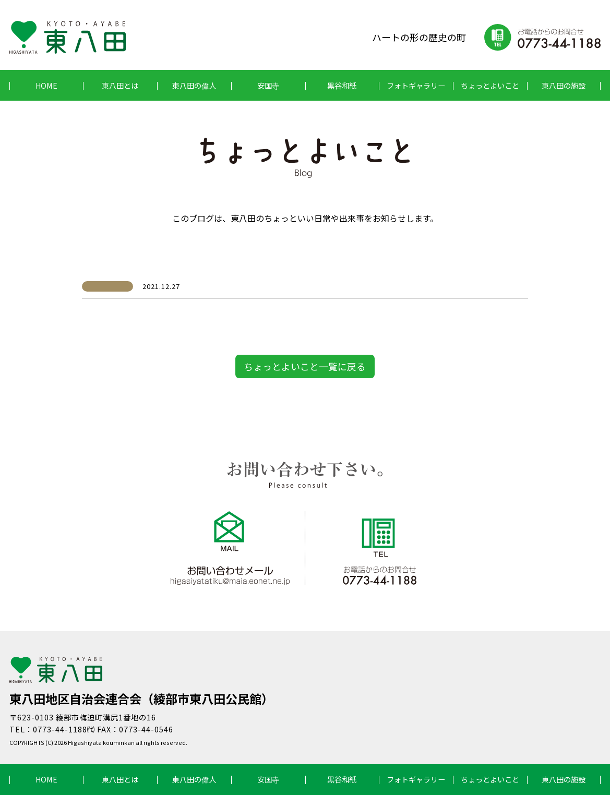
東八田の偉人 (194, 85)
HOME (46, 85)
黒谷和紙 (341, 85)
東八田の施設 (563, 85)
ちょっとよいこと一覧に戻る (305, 366)
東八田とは (120, 85)
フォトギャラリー (416, 85)
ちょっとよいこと (490, 85)
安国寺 (268, 85)
